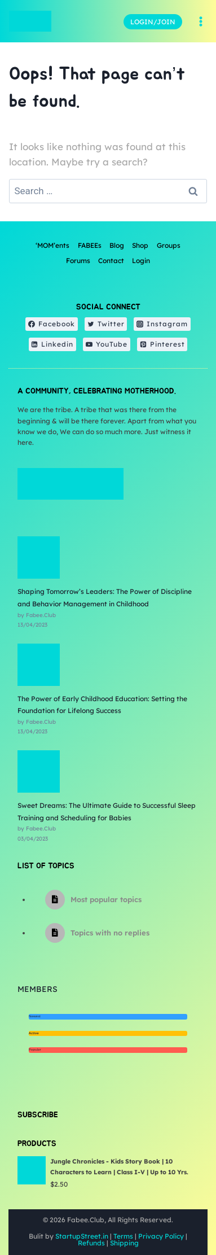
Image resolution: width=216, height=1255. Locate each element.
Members (37, 989)
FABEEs (90, 245)
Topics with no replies (109, 932)
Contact (111, 260)
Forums (78, 260)
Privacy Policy (161, 1236)
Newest (35, 1016)
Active (34, 1033)
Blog (116, 245)
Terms (123, 1236)
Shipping (124, 1243)
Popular (35, 1049)
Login (141, 260)
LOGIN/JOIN (152, 22)
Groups (168, 245)
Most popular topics (106, 899)
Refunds (91, 1243)
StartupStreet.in (81, 1236)
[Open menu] (200, 21)
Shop (140, 245)
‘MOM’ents (52, 245)
